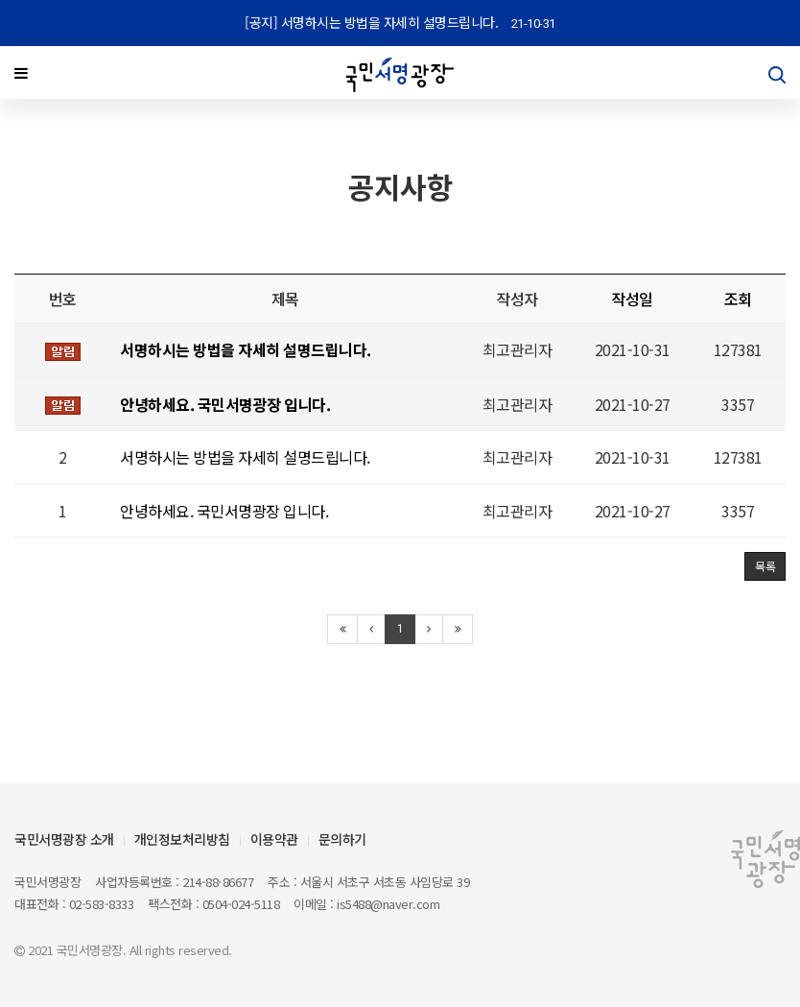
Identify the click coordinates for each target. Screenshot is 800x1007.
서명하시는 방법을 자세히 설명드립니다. (245, 460)
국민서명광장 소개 (64, 839)
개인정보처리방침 (182, 839)
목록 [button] (765, 570)
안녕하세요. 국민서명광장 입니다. (224, 513)
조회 (738, 301)
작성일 (632, 301)
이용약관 (274, 839)
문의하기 (342, 839)
